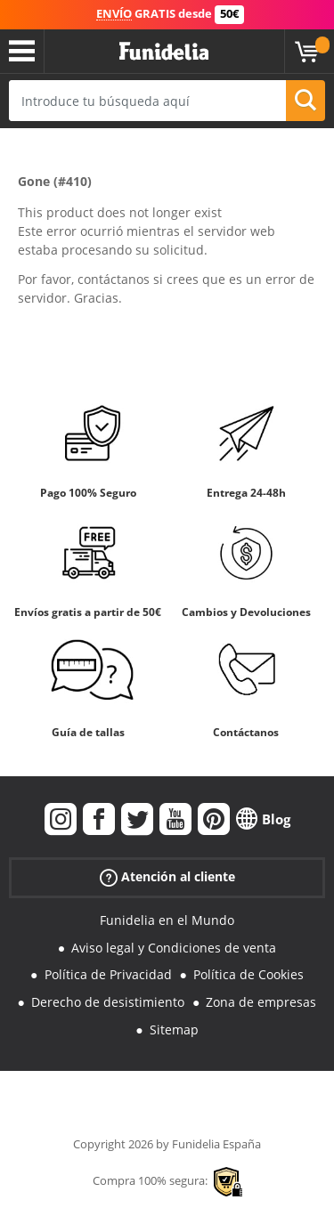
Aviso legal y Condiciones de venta (173, 947)
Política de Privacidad (108, 974)
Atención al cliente (167, 877)
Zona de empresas (261, 1001)
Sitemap (174, 1029)
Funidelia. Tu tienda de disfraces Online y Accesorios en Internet (163, 51)
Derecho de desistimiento (107, 1001)
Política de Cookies (248, 974)
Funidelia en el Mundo (167, 920)
